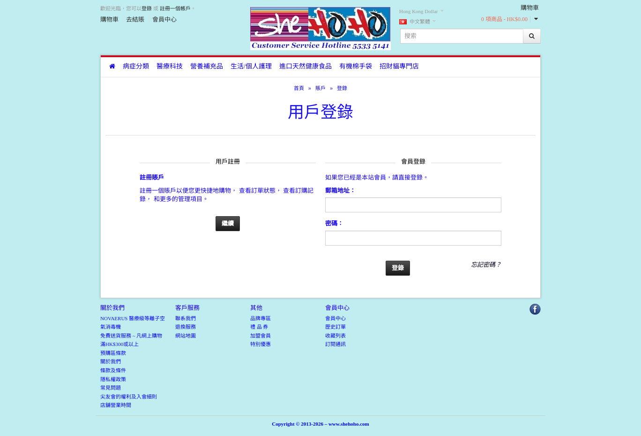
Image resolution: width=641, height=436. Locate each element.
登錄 (147, 8)
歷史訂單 (335, 327)
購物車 (109, 19)
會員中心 (164, 19)
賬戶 (320, 88)
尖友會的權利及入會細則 (128, 396)
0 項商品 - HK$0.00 (504, 19)
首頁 (299, 88)
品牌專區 (260, 318)
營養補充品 (206, 66)
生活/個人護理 (251, 66)
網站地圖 (185, 335)
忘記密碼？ (486, 264)
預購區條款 (113, 353)
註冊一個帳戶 (175, 8)
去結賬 (135, 19)
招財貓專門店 (399, 66)
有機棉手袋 (355, 66)
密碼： (334, 223)
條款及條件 (113, 370)
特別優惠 (260, 344)
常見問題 (110, 388)
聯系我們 (185, 318)
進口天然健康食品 (305, 66)
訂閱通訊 (335, 344)
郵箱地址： (340, 190)
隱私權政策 (113, 379)
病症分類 (136, 66)
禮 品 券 (259, 327)
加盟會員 (260, 335)
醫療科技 (170, 66)
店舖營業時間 (115, 405)
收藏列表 (335, 335)
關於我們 (110, 361)
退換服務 (185, 327)
